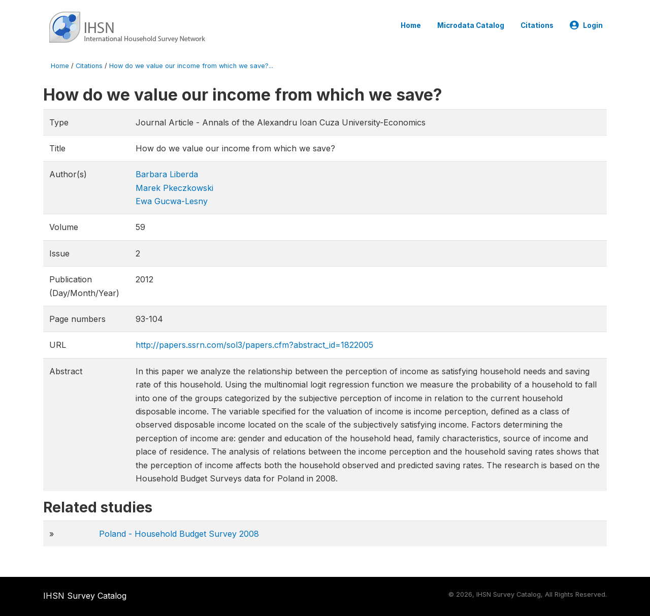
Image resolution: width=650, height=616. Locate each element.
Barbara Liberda (167, 174)
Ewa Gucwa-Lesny (172, 201)
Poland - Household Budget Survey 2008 (179, 534)
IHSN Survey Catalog (84, 596)
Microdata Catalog (470, 25)
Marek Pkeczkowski (174, 188)
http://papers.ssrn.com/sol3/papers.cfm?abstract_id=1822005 (254, 345)
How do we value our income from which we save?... (191, 66)
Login (586, 25)
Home (411, 25)
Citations (537, 25)
